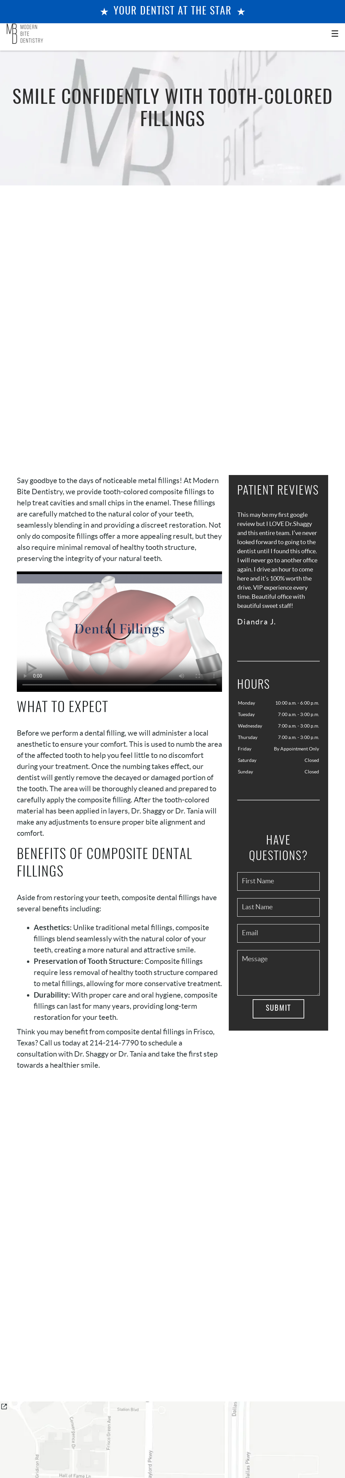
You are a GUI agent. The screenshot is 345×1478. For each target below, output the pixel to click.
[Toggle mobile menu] (335, 33)
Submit (278, 1008)
